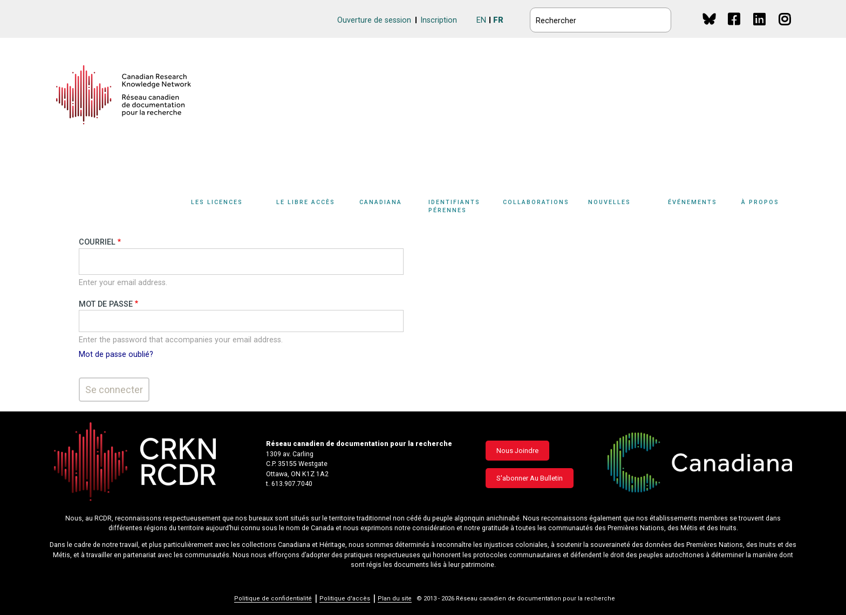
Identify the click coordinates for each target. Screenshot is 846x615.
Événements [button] (692, 202)
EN (481, 20)
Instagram (785, 29)
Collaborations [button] (536, 202)
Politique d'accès (344, 598)
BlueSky (709, 18)
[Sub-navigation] (223, 208)
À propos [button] (760, 202)
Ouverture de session (374, 20)
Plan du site (395, 598)
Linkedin (760, 29)
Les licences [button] (217, 202)
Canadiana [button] (380, 202)
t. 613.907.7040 (289, 484)
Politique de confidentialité (273, 598)
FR (498, 20)
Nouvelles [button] (609, 202)
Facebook (734, 29)
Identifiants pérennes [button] (454, 206)
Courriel (97, 242)
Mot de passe (106, 304)
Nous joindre (517, 451)
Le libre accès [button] (305, 202)
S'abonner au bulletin (529, 478)
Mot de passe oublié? (116, 354)
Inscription (438, 20)
